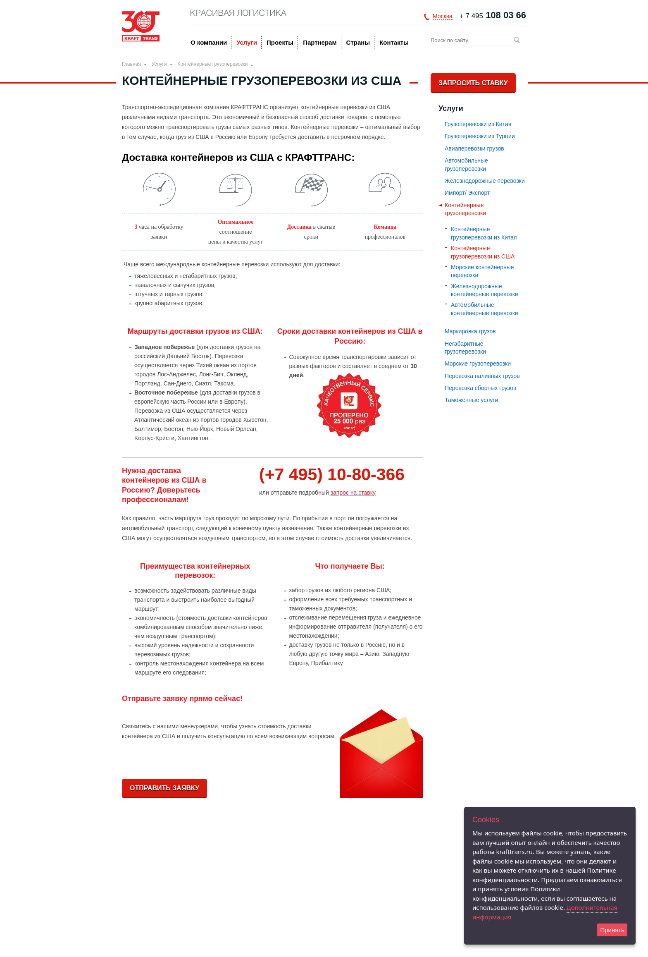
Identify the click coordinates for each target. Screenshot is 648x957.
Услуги (246, 42)
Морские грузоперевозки (478, 363)
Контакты (394, 42)
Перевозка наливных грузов (482, 376)
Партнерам (319, 42)
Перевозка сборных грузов (480, 388)
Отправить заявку (164, 788)
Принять (612, 929)
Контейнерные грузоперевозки (213, 64)
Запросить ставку (473, 82)
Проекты (280, 42)
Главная (131, 64)
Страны (358, 42)
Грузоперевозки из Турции (480, 136)
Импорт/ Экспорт (467, 192)
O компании (209, 42)
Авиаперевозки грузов (474, 148)
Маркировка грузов (470, 331)
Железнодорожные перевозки (485, 180)
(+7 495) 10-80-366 (332, 474)
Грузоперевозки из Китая (478, 124)
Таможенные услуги (471, 400)
